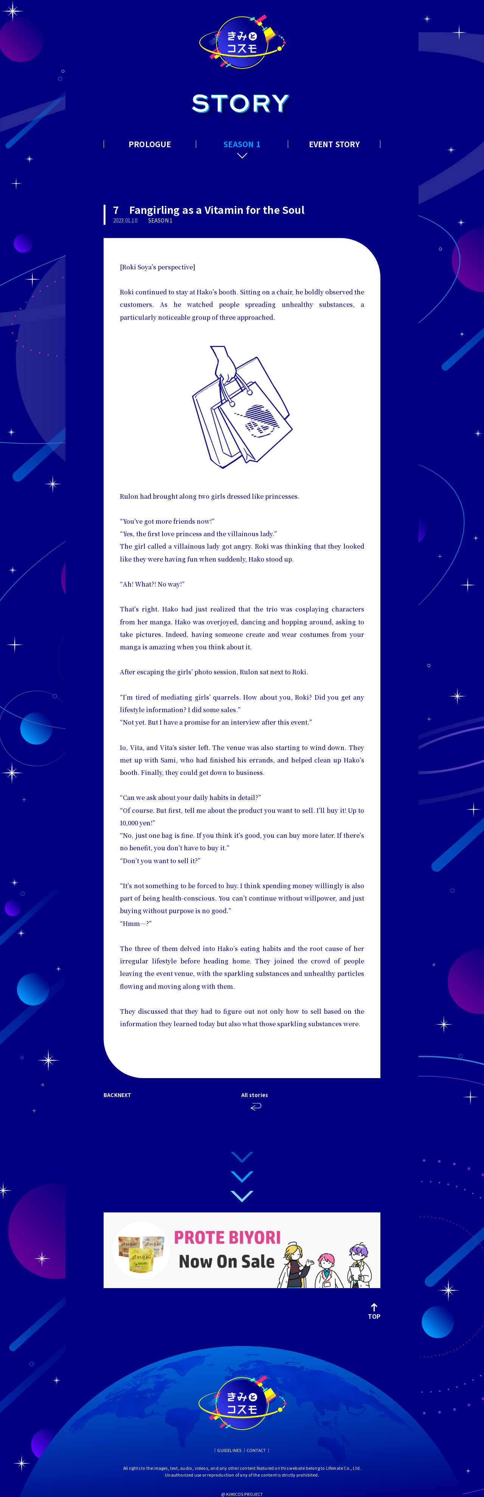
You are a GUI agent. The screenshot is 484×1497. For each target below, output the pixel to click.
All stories (256, 1095)
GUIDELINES (229, 1450)
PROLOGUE (150, 144)
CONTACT (256, 1450)
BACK (111, 1095)
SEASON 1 (242, 144)
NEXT (125, 1095)
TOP (374, 1311)
